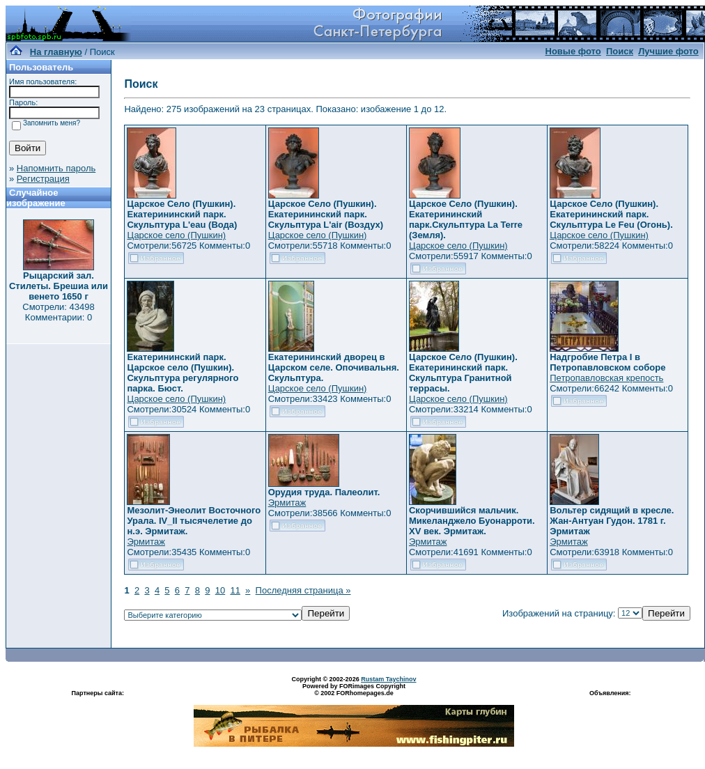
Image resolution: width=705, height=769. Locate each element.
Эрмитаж (146, 541)
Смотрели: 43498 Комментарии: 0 (58, 312)
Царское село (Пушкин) (176, 235)
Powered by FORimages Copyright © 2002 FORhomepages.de (353, 690)
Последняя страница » (303, 590)
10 (220, 590)
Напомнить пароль (56, 168)
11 (235, 590)
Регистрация (43, 178)
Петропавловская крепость (606, 378)
